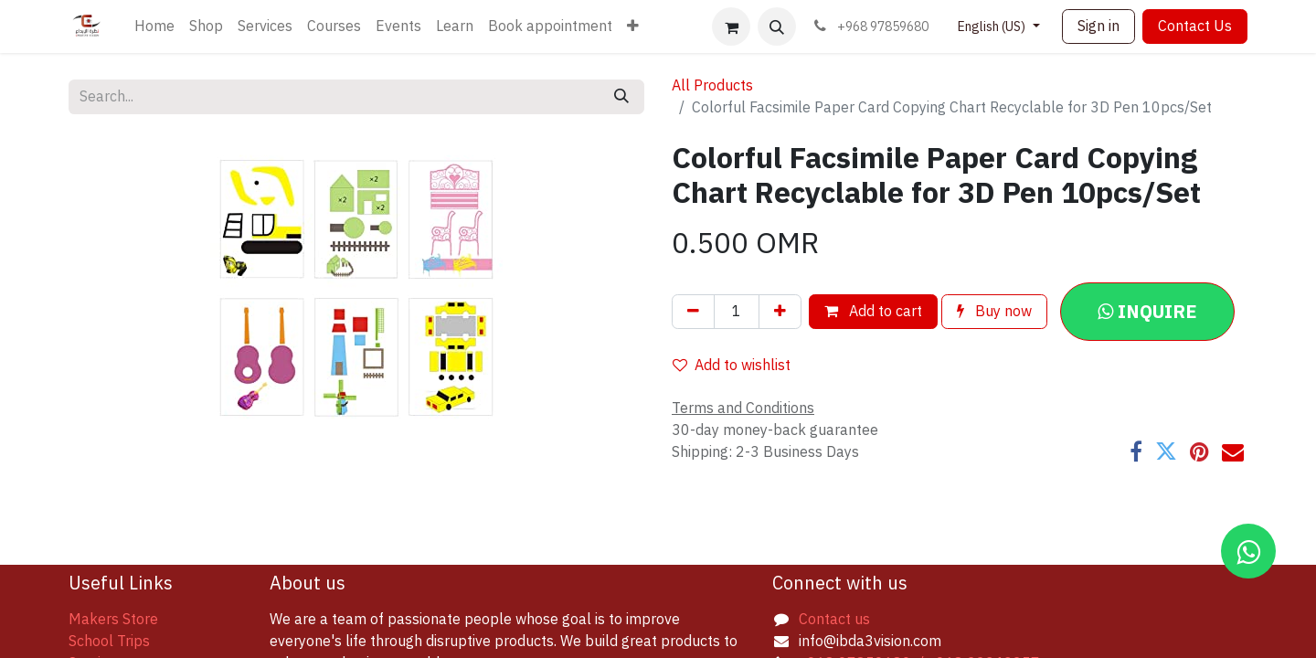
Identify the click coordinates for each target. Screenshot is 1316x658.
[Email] (1233, 451)
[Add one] (780, 311)
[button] (777, 26)
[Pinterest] (1199, 451)
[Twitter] (1166, 451)
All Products (712, 86)
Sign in (1098, 26)
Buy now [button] (994, 312)
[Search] (621, 97)
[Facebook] (1136, 451)
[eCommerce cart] (731, 26)
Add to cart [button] (873, 312)
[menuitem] (154, 26)
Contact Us (1195, 26)
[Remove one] (693, 311)
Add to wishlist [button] (732, 366)
